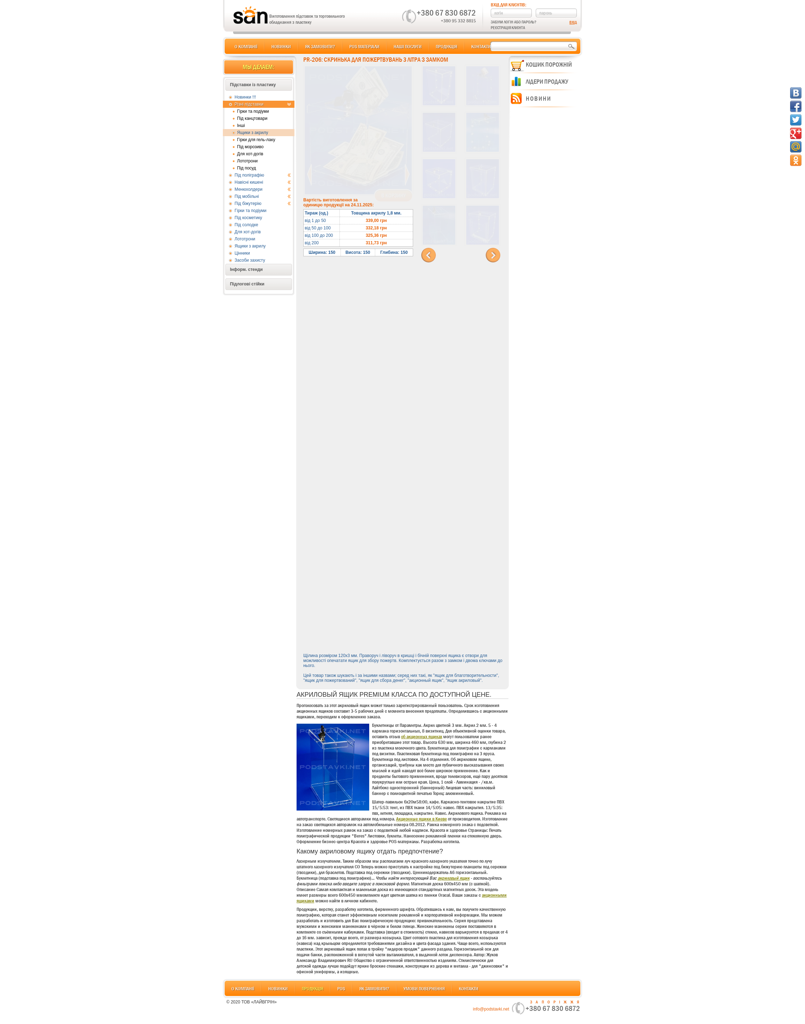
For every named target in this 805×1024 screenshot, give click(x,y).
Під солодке (246, 224)
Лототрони (247, 160)
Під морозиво (250, 146)
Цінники (242, 253)
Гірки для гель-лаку (256, 139)
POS (341, 988)
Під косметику (248, 217)
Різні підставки (263, 104)
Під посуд (246, 168)
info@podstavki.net (491, 1009)
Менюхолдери (263, 189)
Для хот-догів (250, 153)
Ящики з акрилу (252, 132)
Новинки (281, 46)
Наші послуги (408, 46)
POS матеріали (364, 46)
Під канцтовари (252, 118)
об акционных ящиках (421, 736)
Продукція (446, 46)
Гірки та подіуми (253, 111)
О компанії (246, 46)
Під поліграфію (263, 175)
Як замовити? (320, 46)
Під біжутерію (263, 203)
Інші (241, 125)
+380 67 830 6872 (446, 12)
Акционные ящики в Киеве (421, 819)
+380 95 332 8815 (458, 20)
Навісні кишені (263, 182)
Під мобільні (263, 196)
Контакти (481, 46)
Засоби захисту (250, 260)
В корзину (393, 195)
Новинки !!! (245, 97)
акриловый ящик (453, 878)
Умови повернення (424, 988)
